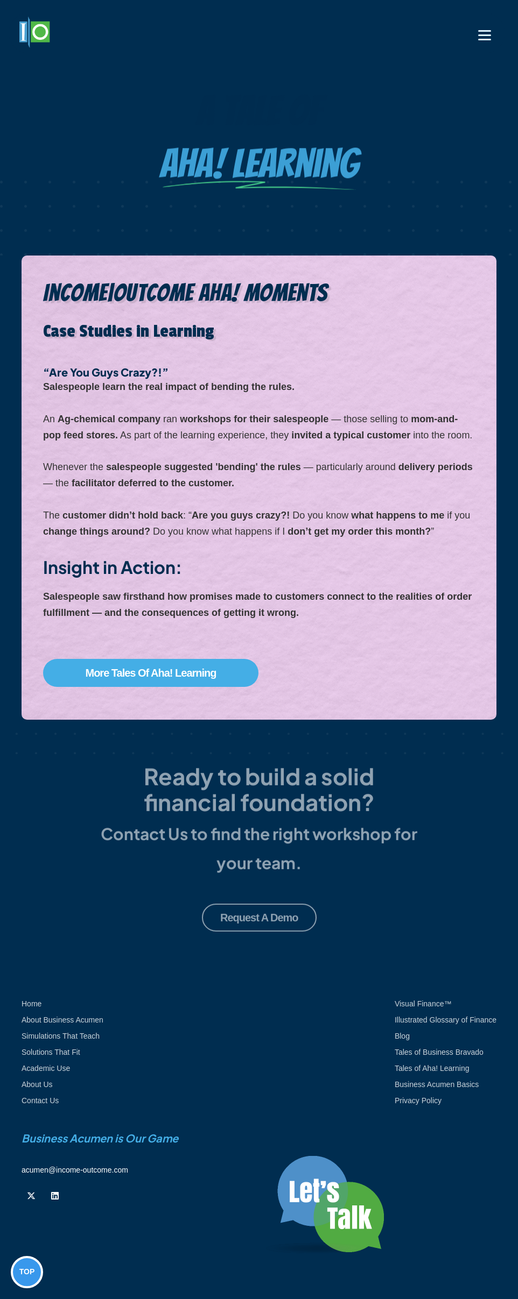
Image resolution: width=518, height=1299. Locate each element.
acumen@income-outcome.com (75, 1170)
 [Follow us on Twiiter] (31, 1195)
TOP (27, 1271)
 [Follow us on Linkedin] (55, 1195)
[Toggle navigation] (484, 35)
